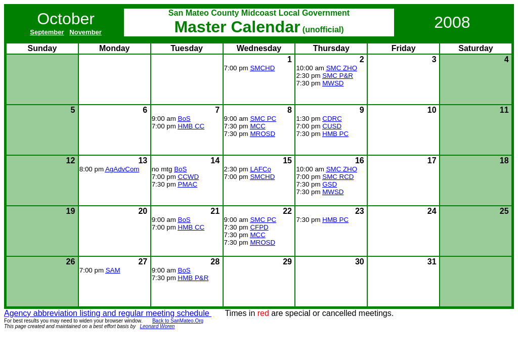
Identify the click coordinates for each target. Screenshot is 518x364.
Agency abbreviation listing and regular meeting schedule (107, 313)
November (85, 32)
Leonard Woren (157, 326)
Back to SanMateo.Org (177, 321)
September (47, 32)
